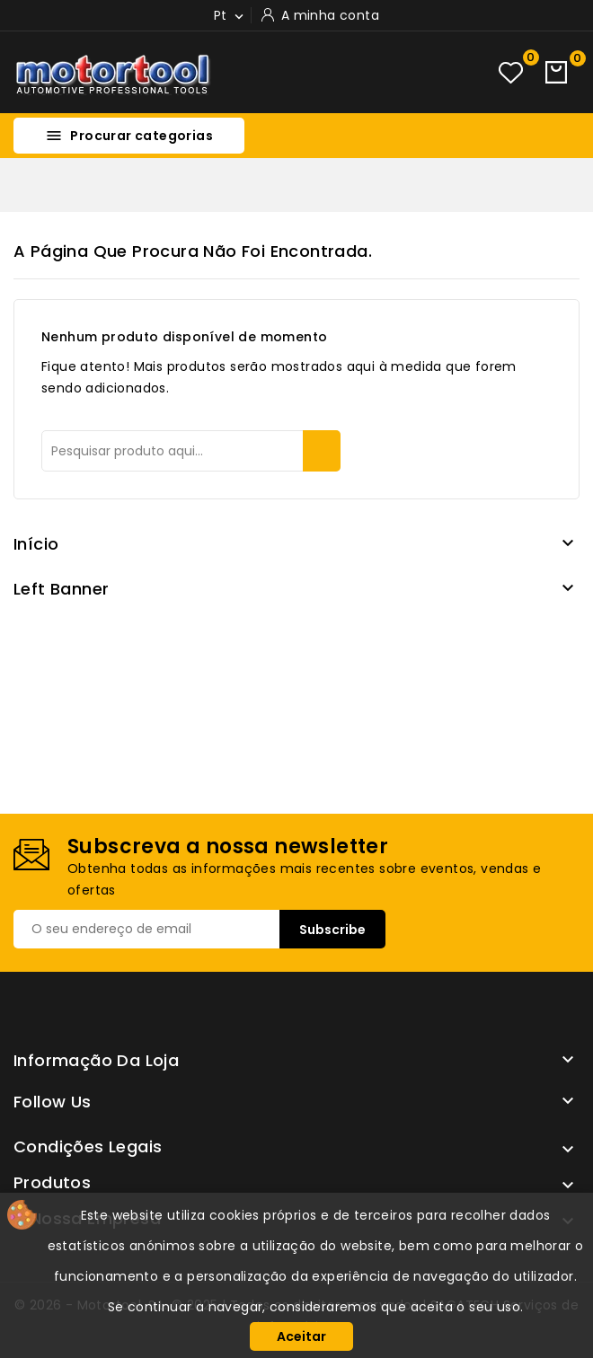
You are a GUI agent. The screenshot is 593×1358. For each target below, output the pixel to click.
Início (35, 544)
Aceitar (301, 1336)
